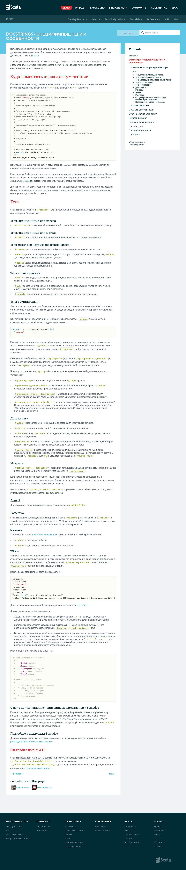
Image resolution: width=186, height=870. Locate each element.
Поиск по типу (136, 126)
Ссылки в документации (141, 109)
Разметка (139, 95)
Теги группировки (143, 85)
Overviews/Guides (15, 834)
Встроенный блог (138, 118)
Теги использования (144, 82)
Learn (66, 7)
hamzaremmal (23, 787)
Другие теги (140, 87)
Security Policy (132, 842)
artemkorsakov (44, 787)
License (128, 838)
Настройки (134, 134)
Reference (152, 19)
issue (27, 180)
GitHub (157, 826)
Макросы (139, 90)
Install (79, 7)
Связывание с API (140, 105)
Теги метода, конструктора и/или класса (153, 80)
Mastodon (159, 830)
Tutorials (135, 19)
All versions (41, 830)
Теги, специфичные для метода (149, 77)
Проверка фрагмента (140, 130)
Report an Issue (102, 830)
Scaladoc (133, 55)
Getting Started (76, 19)
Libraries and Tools (74, 842)
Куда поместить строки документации (149, 67)
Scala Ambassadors (74, 830)
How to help (100, 826)
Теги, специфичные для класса (149, 75)
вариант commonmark (44, 534)
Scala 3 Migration (114, 19)
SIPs (175, 19)
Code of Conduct (132, 834)
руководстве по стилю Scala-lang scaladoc (31, 741)
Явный (138, 92)
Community (138, 7)
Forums (68, 834)
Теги (133, 71)
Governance (159, 7)
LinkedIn (158, 846)
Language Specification (17, 838)
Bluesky (158, 834)
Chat (67, 838)
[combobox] (159, 32)
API (167, 19)
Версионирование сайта (141, 122)
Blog (175, 7)
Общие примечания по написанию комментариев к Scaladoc (150, 98)
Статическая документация (143, 113)
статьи (35, 55)
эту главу (81, 605)
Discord (158, 842)
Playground (97, 7)
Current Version (43, 826)
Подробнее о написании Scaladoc (150, 102)
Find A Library (118, 7)
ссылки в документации (38, 768)
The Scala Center (73, 846)
